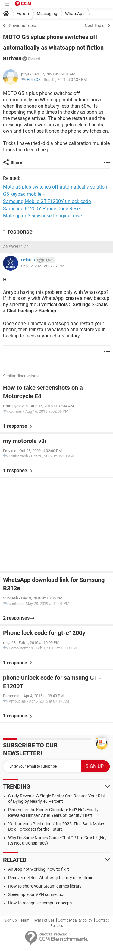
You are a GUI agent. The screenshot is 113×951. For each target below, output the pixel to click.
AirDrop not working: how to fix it (38, 869)
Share (16, 162)
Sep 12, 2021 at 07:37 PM (65, 79)
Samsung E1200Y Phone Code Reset (42, 208)
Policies (56, 926)
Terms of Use (43, 920)
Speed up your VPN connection (37, 894)
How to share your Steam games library (45, 886)
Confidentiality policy (75, 920)
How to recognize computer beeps (40, 902)
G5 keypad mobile (22, 194)
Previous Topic (22, 25)
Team (25, 920)
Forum (23, 13)
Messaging (47, 13)
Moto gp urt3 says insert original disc (42, 216)
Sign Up (10, 920)
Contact (102, 920)
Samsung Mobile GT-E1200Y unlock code (47, 201)
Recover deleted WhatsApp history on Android (50, 877)
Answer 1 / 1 (16, 246)
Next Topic (94, 25)
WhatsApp (75, 13)
